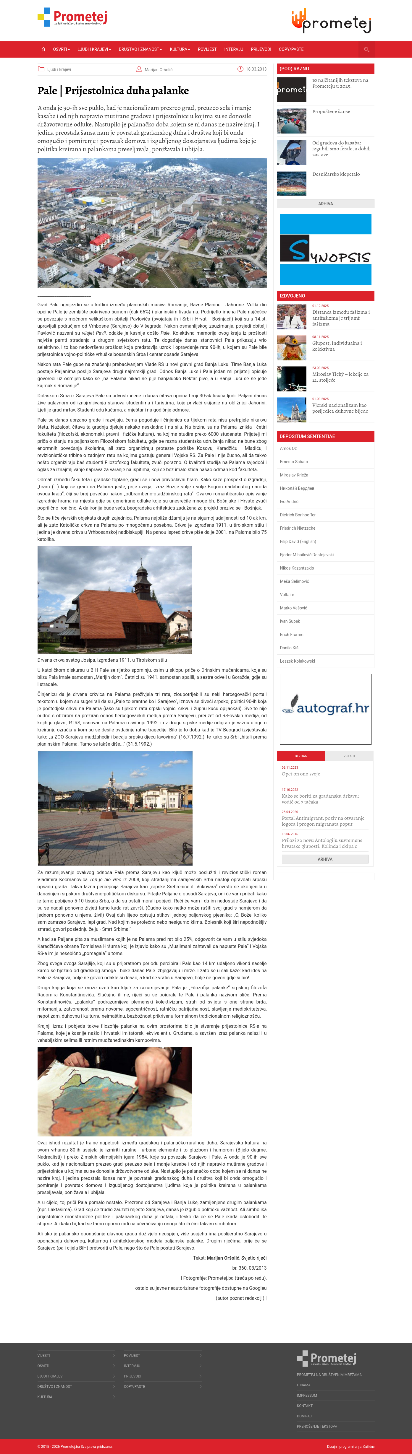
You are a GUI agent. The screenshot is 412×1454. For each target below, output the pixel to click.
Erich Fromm (291, 634)
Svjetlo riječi (254, 1258)
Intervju (233, 49)
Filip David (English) (298, 541)
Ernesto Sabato (294, 461)
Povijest (207, 49)
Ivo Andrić (289, 501)
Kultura (180, 49)
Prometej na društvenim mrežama (329, 1375)
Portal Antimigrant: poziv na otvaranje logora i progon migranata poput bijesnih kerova (323, 823)
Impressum (307, 1395)
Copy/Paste (291, 49)
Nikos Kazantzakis (297, 568)
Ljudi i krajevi (94, 49)
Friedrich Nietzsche (298, 528)
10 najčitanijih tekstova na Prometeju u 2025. (340, 83)
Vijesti (349, 756)
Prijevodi (261, 49)
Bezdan (301, 756)
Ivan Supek (290, 621)
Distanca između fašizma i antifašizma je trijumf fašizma (341, 317)
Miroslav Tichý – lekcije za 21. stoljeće (340, 376)
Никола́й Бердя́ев (297, 488)
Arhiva (325, 203)
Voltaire (287, 594)
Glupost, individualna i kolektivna (337, 345)
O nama (304, 1385)
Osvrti (61, 49)
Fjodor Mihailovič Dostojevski (307, 554)
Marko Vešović (293, 608)
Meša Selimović (294, 581)
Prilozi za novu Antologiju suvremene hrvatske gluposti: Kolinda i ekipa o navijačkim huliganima (322, 846)
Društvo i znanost (140, 49)
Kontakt (305, 1406)
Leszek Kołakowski (297, 661)
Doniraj (304, 1416)
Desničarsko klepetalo (336, 174)
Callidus (368, 1447)
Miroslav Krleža (294, 475)
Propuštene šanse (331, 111)
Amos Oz (288, 448)
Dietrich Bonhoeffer (298, 515)
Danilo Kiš (289, 647)
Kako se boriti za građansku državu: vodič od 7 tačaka (320, 798)
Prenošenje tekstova (317, 1426)
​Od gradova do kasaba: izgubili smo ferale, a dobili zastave (341, 148)
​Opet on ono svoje (301, 773)
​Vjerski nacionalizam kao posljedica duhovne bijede (340, 407)
